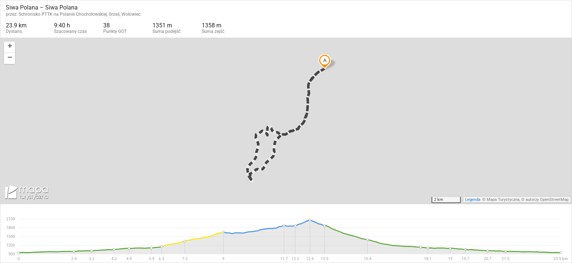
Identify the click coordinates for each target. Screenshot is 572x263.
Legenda (472, 199)
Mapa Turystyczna (503, 199)
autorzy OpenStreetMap (547, 199)
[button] (9, 47)
